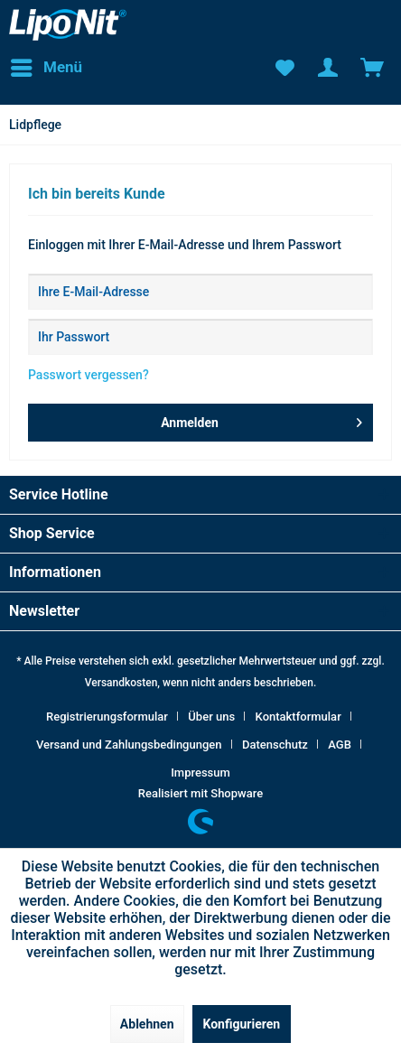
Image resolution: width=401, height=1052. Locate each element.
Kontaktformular (298, 716)
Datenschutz (275, 744)
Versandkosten (121, 682)
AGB (339, 744)
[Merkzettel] (284, 68)
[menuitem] (45, 68)
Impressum (200, 772)
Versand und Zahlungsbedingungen (129, 744)
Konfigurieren (242, 1024)
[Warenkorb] (372, 68)
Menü (46, 64)
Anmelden (261, 419)
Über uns (211, 716)
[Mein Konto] (328, 68)
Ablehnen (147, 1024)
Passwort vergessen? (88, 375)
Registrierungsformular (107, 716)
